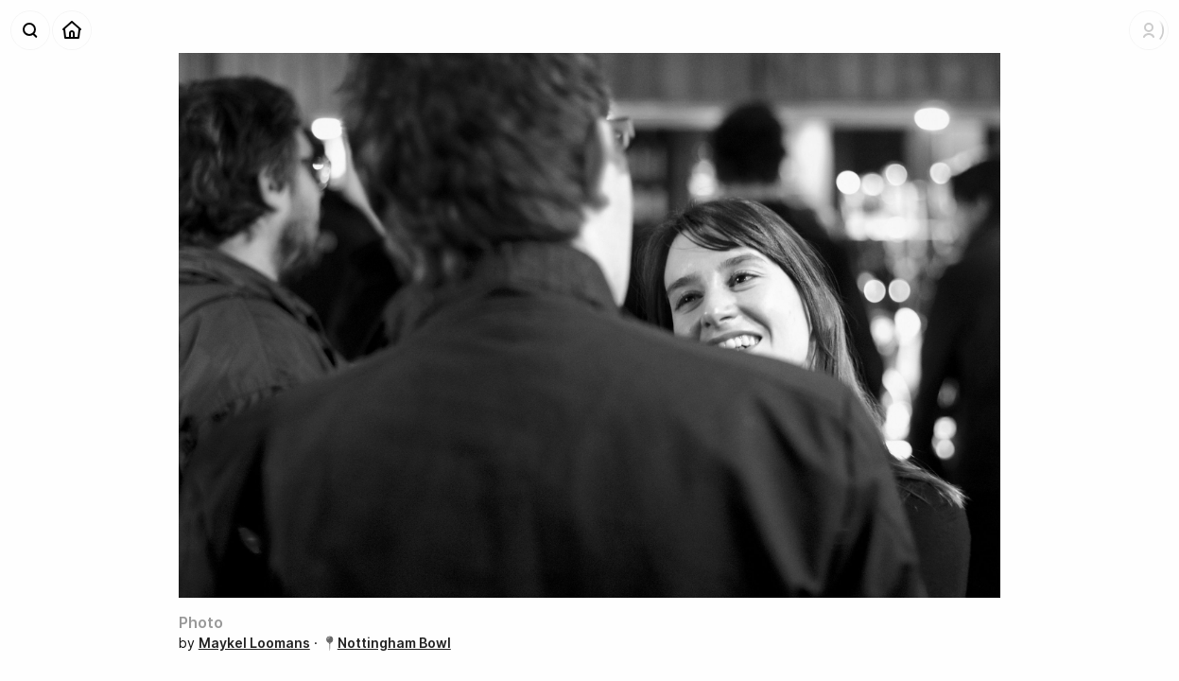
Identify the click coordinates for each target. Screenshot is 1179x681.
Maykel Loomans (254, 643)
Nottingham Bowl (394, 643)
